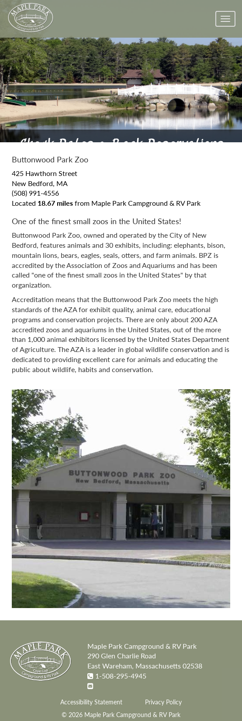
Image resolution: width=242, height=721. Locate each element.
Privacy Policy (163, 702)
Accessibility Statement (91, 702)
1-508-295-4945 (120, 676)
